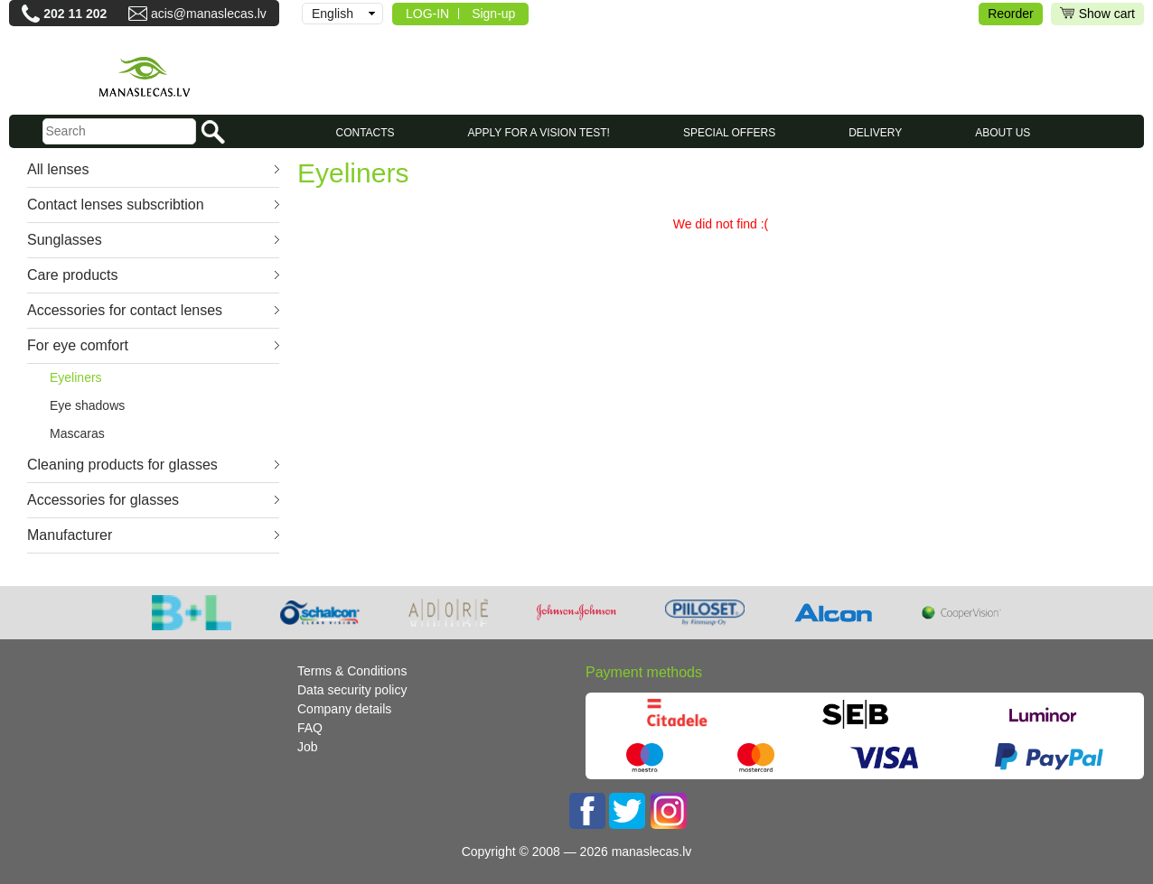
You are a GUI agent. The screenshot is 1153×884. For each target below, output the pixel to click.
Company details (344, 709)
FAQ (310, 728)
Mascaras (77, 433)
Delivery (875, 132)
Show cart (1097, 14)
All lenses (58, 169)
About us (1002, 132)
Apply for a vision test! (539, 132)
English (332, 13)
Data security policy (352, 690)
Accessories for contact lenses (124, 310)
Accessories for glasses (103, 499)
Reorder (1011, 13)
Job (307, 747)
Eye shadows (87, 405)
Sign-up (493, 13)
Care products (72, 275)
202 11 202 (75, 13)
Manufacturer (69, 535)
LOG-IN (427, 13)
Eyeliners (76, 377)
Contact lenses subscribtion (115, 204)
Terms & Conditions (352, 671)
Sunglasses (64, 239)
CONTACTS (364, 132)
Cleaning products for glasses (122, 464)
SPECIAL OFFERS (729, 132)
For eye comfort (77, 345)
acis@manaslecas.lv (209, 13)
